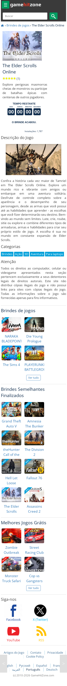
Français (58, 666)
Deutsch (52, 670)
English (8, 666)
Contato (35, 653)
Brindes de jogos (17, 25)
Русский (25, 666)
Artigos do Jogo (14, 653)
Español (42, 666)
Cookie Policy (35, 656)
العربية (16, 670)
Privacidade (55, 653)
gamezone (25, 4)
